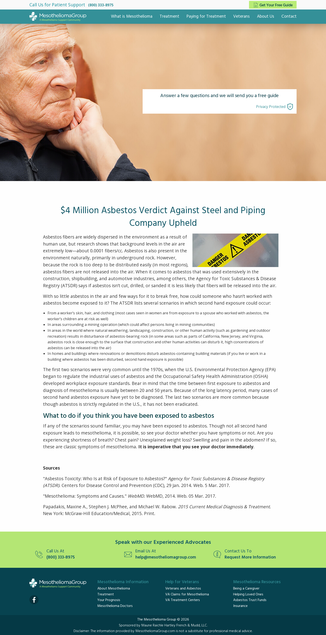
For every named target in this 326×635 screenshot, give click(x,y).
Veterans (241, 16)
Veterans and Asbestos (183, 589)
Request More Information (250, 557)
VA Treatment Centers (182, 600)
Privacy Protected (270, 106)
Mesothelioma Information (123, 582)
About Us (265, 16)
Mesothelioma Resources (257, 582)
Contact (289, 16)
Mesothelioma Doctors (115, 606)
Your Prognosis (108, 600)
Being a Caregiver (246, 589)
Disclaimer (81, 631)
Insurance (240, 606)
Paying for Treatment (206, 16)
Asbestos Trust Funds (249, 600)
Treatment (169, 16)
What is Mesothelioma (131, 16)
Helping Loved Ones (248, 594)
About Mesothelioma (113, 589)
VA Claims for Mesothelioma (187, 594)
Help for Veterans (182, 582)
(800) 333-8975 (100, 4)
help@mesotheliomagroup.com (165, 557)
